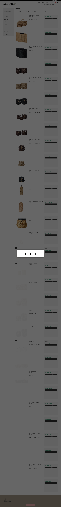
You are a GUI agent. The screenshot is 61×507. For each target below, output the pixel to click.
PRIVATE (33, 254)
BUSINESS (28, 254)
